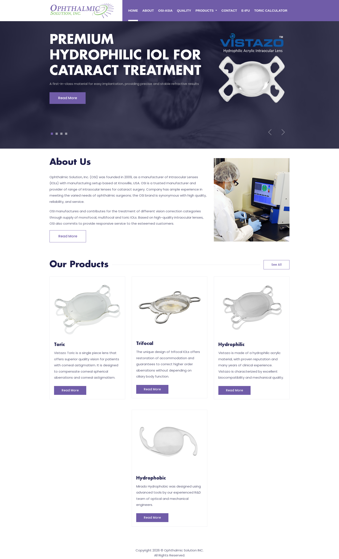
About (148, 10)
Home (133, 10)
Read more (67, 236)
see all (276, 264)
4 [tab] (66, 134)
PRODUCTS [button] (204, 10)
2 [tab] (57, 134)
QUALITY (184, 10)
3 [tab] (61, 134)
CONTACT (229, 10)
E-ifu (245, 10)
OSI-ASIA (165, 10)
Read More (67, 98)
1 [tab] (52, 134)
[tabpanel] (169, 70)
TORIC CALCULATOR (270, 10)
